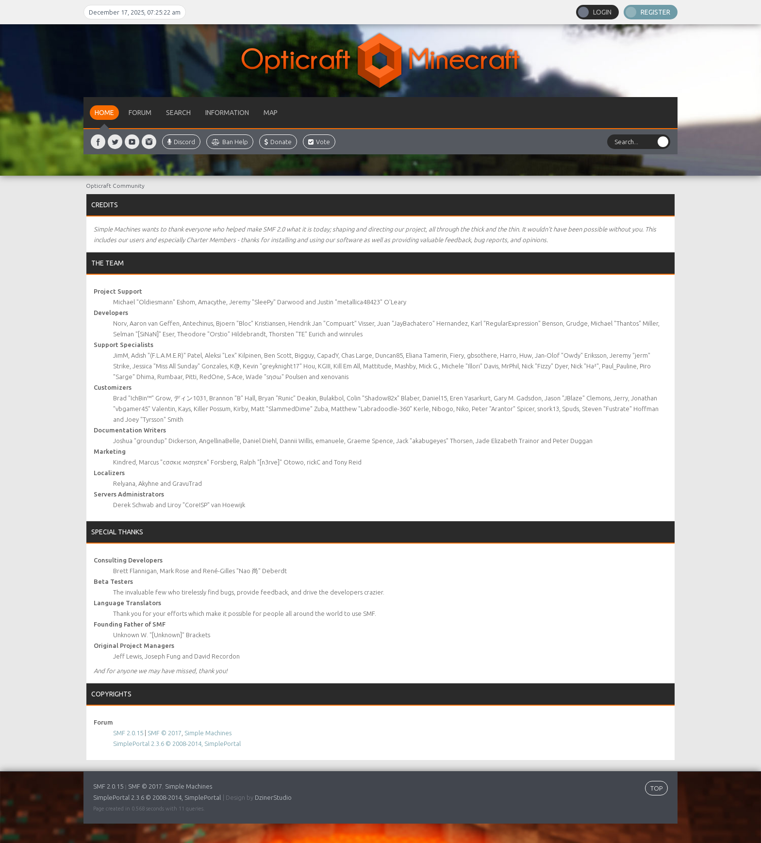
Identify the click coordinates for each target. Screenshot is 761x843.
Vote (319, 141)
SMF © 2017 (165, 732)
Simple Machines (208, 732)
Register (655, 12)
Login (602, 12)
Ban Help (230, 141)
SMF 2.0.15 (128, 732)
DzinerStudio (273, 797)
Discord (181, 141)
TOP (656, 788)
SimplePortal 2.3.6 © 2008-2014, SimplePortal (177, 743)
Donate (278, 141)
